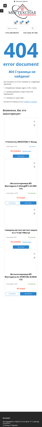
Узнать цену (26, 151)
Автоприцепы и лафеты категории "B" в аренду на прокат (21, 422)
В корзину (12, 203)
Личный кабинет (21, 1)
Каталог (6, 418)
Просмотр (21, 156)
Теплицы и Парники (10, 425)
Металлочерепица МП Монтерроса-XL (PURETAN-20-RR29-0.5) (21, 277)
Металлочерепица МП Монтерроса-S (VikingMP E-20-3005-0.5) (21, 186)
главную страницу (30, 102)
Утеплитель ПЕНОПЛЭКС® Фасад (21, 142)
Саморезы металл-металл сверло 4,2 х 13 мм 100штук (21, 231)
